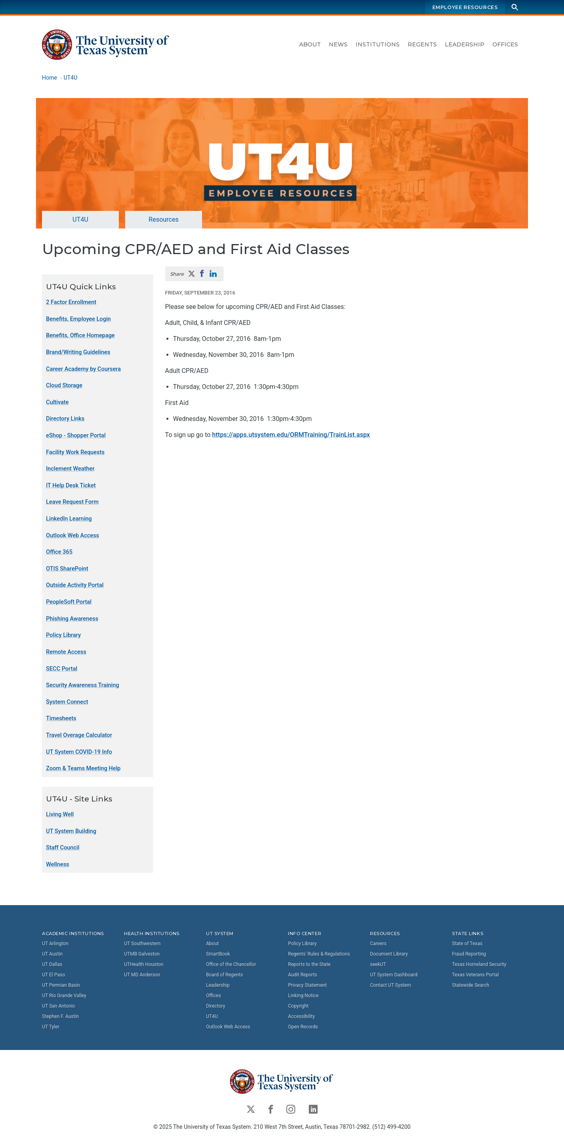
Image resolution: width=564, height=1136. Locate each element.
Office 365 (59, 552)
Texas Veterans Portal (475, 975)
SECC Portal (61, 668)
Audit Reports (302, 975)
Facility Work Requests (75, 452)
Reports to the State (309, 964)
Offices (505, 44)
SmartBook (218, 954)
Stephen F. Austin (60, 1016)
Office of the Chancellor (231, 964)
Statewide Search (470, 985)
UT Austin (52, 954)
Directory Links (65, 419)
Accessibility (301, 1016)
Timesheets (61, 718)
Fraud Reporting (469, 954)
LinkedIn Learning (69, 518)
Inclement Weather (70, 469)
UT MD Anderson (142, 975)
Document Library (389, 954)
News (338, 44)
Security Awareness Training (82, 685)
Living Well (60, 814)
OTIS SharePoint (67, 568)
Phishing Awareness (72, 618)
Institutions (378, 44)
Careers (378, 943)
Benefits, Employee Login (78, 319)
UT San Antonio (58, 1006)
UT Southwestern (142, 943)
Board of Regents (224, 975)
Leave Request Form (72, 502)
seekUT (378, 964)
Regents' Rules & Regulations (319, 954)
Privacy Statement (307, 985)
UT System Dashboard (394, 975)
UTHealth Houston (143, 964)
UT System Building (71, 831)
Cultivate (57, 402)
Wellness (57, 864)
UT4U (70, 77)
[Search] (515, 7)
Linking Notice (303, 995)
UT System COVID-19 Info (79, 752)
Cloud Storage (64, 386)
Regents (422, 44)
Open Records (303, 1027)
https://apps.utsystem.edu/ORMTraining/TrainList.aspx (291, 435)
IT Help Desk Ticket (71, 485)
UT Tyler (50, 1027)
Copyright (298, 1006)
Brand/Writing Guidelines (78, 352)
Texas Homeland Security (479, 964)
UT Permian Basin (61, 985)
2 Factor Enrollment (71, 302)
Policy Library (63, 635)
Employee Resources (465, 7)
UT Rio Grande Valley (64, 995)
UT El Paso (53, 975)
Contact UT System (390, 985)
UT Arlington (55, 943)
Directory (215, 1006)
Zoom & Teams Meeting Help (83, 768)
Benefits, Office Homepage (80, 336)
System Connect (67, 702)
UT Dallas (52, 964)
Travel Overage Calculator (79, 735)
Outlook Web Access (72, 535)
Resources (164, 219)
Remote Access (66, 652)
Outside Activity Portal (75, 585)
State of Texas (467, 943)
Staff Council (62, 848)
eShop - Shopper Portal (76, 435)
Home (49, 77)
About (310, 44)
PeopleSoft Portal (69, 602)
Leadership (464, 44)
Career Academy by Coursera (83, 369)
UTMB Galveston (142, 954)
